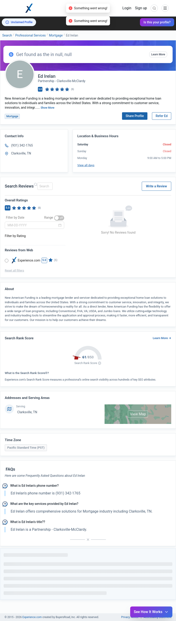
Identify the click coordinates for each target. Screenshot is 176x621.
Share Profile (135, 116)
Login (126, 8)
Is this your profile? (157, 22)
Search (7, 35)
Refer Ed (162, 116)
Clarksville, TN (27, 412)
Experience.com (32, 617)
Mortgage (56, 35)
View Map (138, 414)
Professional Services (30, 35)
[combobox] (44, 186)
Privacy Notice (130, 617)
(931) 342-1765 (22, 145)
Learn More (158, 54)
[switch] (59, 217)
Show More (47, 107)
